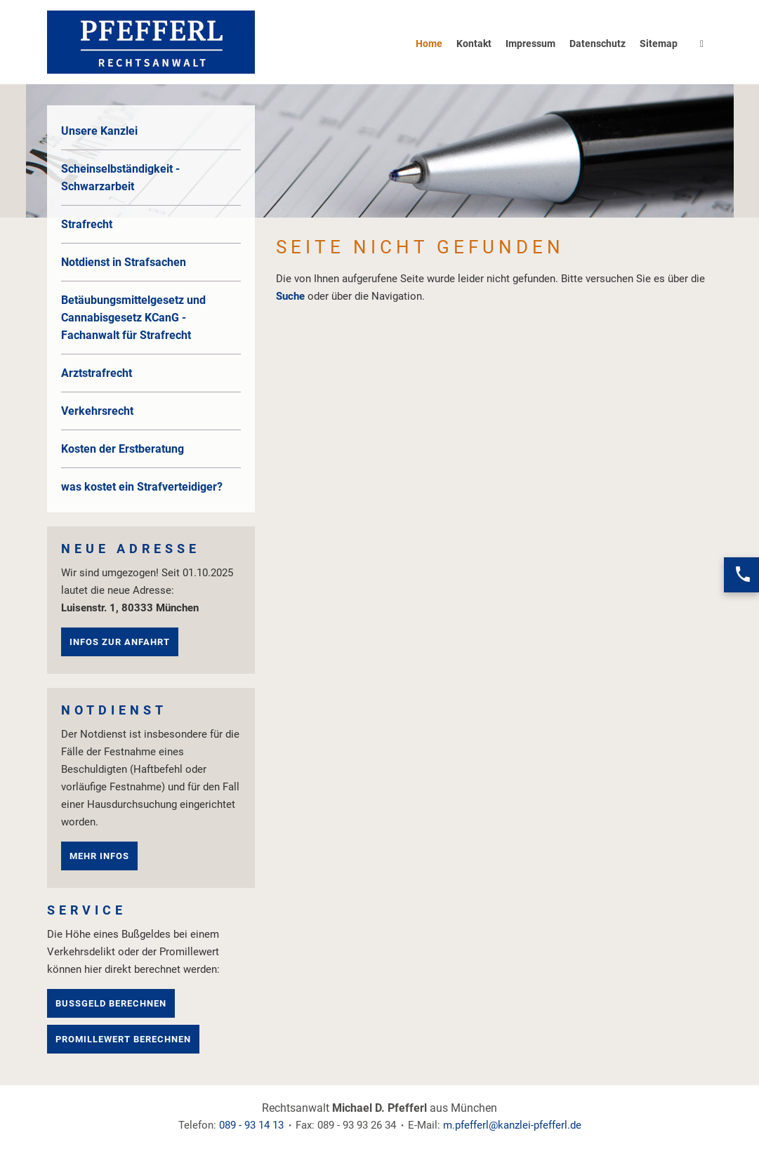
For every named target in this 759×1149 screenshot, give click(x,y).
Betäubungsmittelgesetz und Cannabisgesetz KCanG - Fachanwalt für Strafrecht (133, 317)
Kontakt (473, 43)
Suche (290, 296)
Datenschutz (597, 43)
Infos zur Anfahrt (120, 642)
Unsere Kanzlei (99, 131)
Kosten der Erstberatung (122, 449)
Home (429, 43)
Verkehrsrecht (97, 411)
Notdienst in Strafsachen (123, 262)
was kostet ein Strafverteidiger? (142, 486)
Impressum (530, 43)
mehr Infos (99, 856)
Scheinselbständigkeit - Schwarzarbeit (120, 177)
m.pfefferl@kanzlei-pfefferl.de (512, 1125)
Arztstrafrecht (96, 373)
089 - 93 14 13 (251, 1125)
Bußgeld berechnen (110, 1003)
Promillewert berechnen (123, 1039)
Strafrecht (86, 224)
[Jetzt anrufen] (741, 574)
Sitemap (659, 43)
